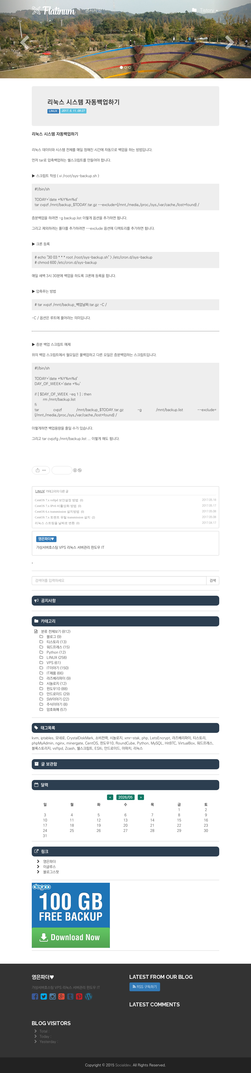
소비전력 (101, 738)
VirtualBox (186, 743)
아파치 (126, 748)
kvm (35, 738)
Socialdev (123, 1065)
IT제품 (54, 673)
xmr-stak (132, 738)
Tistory (205, 12)
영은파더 (49, 862)
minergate (74, 743)
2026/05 (125, 797)
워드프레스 (58, 647)
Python (56, 652)
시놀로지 (56, 684)
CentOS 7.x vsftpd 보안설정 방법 (56, 500)
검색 (213, 581)
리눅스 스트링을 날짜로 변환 (55, 523)
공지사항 (93, 10)
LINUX (53, 111)
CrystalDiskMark (80, 738)
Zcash (70, 748)
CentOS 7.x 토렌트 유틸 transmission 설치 (62, 517)
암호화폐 (56, 710)
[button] (19, 39)
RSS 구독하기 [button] (145, 987)
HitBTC (170, 743)
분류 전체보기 (55, 632)
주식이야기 (56, 704)
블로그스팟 (51, 872)
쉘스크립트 (84, 748)
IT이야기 (57, 668)
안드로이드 (58, 694)
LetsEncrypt (160, 738)
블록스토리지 (41, 748)
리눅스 (138, 748)
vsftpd (58, 748)
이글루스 (49, 867)
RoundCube (125, 743)
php (145, 738)
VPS (53, 663)
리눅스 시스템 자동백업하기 (83, 102)
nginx (59, 743)
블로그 (53, 637)
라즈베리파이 (58, 678)
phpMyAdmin (42, 743)
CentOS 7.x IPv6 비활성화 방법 (56, 506)
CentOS (91, 743)
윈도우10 (56, 689)
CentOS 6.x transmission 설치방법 (57, 511)
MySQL (157, 743)
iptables (47, 738)
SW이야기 (57, 699)
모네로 (60, 738)
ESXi (98, 748)
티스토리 (56, 642)
